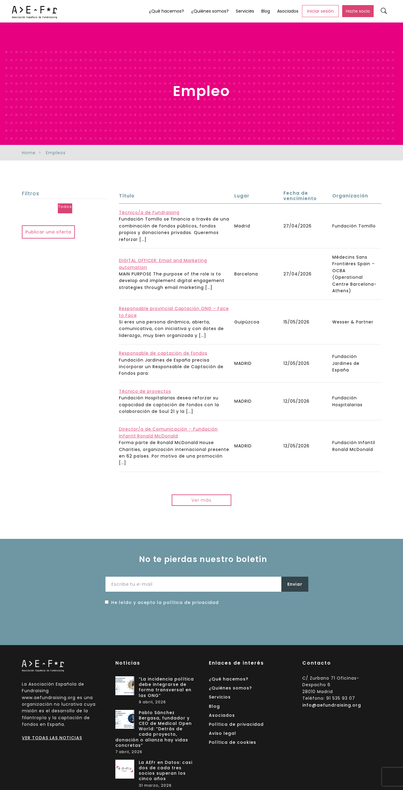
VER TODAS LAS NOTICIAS (52, 738)
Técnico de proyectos (145, 391)
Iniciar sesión (320, 11)
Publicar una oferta (48, 232)
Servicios (245, 11)
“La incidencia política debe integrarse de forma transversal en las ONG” (166, 687)
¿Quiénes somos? (210, 11)
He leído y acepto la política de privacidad (165, 602)
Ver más (201, 500)
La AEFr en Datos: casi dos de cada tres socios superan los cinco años (165, 771)
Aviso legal (222, 733)
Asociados (287, 11)
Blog (265, 11)
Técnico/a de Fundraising (149, 212)
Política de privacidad (236, 724)
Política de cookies (232, 742)
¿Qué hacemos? (166, 11)
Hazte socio (358, 11)
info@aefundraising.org (331, 705)
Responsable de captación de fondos (163, 353)
